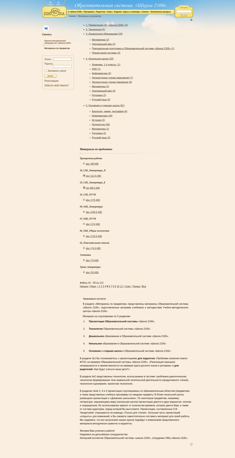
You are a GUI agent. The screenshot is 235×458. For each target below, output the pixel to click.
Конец (136, 286)
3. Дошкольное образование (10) (104, 34)
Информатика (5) (101, 73)
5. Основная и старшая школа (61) (105, 105)
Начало (84, 286)
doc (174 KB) (93, 224)
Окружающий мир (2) (103, 44)
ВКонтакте (46, 28)
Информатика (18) (102, 115)
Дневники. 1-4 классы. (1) (106, 64)
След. (128, 286)
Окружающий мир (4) (103, 91)
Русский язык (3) (101, 137)
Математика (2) (100, 39)
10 (118, 286)
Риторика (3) (99, 133)
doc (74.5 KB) (93, 248)
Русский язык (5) (101, 99)
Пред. (93, 286)
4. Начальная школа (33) (100, 58)
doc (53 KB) (92, 272)
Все (144, 286)
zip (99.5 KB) (93, 188)
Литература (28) (101, 124)
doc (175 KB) (93, 200)
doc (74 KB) (92, 260)
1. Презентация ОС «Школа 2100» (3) (107, 25)
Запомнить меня (57, 71)
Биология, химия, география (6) (109, 111)
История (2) (98, 120)
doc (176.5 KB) (94, 236)
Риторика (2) (99, 95)
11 (121, 286)
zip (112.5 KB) (93, 176)
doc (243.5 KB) (94, 212)
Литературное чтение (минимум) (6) (112, 82)
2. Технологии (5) (95, 29)
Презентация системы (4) (106, 53)
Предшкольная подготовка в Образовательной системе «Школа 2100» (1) (133, 48)
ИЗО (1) (96, 69)
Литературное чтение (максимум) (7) (112, 77)
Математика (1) (100, 129)
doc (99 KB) (92, 164)
